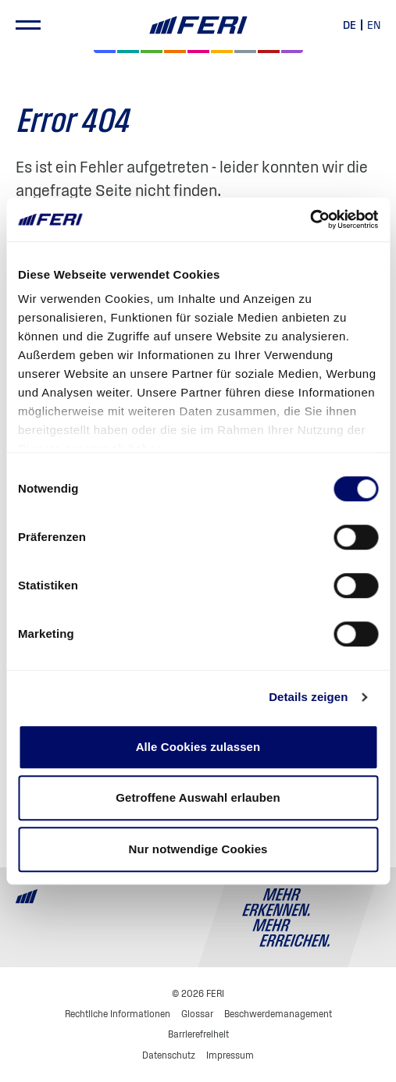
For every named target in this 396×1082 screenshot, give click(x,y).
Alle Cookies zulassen (198, 746)
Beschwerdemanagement (278, 1014)
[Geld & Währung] (245, 51)
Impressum (230, 1055)
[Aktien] (105, 51)
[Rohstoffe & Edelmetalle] (269, 51)
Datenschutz (168, 1055)
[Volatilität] (175, 51)
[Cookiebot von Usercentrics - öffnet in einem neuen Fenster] (309, 219)
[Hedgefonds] (222, 51)
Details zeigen (308, 696)
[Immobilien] (292, 51)
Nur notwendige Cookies (197, 849)
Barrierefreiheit (198, 1034)
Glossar (197, 1014)
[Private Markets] (128, 51)
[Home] (197, 25)
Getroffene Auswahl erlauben (198, 797)
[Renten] (151, 51)
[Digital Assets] (198, 51)
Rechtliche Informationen (117, 1014)
